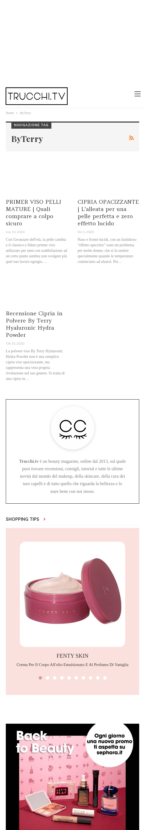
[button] (40, 678)
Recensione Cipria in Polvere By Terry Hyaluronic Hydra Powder (34, 324)
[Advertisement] (72, 41)
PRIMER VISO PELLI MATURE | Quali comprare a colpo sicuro (33, 212)
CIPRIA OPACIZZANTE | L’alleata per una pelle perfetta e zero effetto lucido (108, 212)
